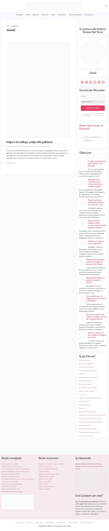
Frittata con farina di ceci (11, 466)
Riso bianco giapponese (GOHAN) (91, 436)
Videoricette (59, 523)
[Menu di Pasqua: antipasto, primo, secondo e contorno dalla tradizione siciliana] (82, 225)
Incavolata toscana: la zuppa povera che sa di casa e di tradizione (95, 306)
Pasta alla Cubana (86, 395)
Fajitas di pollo (84, 416)
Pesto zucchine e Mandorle (89, 389)
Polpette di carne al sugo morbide (51, 464)
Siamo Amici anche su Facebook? (91, 126)
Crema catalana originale (47, 469)
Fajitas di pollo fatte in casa (48, 474)
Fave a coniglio (84, 413)
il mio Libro (40, 523)
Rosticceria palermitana (10, 477)
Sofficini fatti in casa (86, 402)
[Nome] (93, 96)
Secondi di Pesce (30, 147)
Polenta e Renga (85, 371)
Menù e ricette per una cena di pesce (15, 472)
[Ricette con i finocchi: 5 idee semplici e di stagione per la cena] (82, 346)
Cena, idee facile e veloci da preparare (16, 469)
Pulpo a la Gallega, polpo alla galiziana (30, 142)
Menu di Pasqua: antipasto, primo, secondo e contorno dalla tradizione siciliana (91, 228)
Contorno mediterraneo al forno (91, 432)
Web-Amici (50, 523)
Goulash (82, 419)
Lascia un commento (14, 147)
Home (8, 26)
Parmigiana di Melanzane (88, 382)
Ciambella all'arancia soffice (89, 446)
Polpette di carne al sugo (88, 399)
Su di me (31, 523)
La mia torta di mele (86, 449)
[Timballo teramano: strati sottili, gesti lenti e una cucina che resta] (82, 204)
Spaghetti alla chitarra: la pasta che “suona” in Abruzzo (95, 288)
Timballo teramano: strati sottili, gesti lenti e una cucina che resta (97, 204)
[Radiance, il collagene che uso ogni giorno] (82, 247)
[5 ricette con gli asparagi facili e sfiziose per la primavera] (82, 162)
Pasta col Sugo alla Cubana (12, 484)
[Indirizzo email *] (93, 101)
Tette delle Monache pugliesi (12, 492)
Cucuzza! (82, 406)
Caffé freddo (43, 484)
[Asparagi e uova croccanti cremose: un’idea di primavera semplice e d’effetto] (82, 183)
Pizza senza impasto (9, 487)
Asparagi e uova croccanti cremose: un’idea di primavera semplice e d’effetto (96, 184)
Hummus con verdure (87, 378)
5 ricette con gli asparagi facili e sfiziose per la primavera (94, 163)
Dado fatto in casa (86, 392)
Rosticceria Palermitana (88, 442)
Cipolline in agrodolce (87, 375)
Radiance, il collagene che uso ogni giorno (96, 247)
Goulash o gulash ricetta (11, 474)
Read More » (11, 163)
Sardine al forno (44, 472)
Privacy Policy (71, 523)
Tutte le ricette (43, 489)
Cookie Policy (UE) (84, 523)
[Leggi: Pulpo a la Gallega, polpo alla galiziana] (38, 89)
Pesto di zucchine (45, 466)
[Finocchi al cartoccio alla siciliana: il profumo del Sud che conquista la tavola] (82, 325)
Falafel (81, 385)
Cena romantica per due (11, 489)
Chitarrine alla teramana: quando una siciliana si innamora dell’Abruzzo (95, 268)
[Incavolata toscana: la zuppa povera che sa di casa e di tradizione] (82, 306)
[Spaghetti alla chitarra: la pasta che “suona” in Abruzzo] (82, 288)
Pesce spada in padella (10, 464)
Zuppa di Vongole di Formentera (91, 409)
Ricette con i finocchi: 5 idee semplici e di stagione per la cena (96, 346)
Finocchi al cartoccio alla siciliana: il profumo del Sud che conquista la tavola (95, 326)
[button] (106, 6)
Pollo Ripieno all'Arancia (88, 423)
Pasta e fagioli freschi (46, 487)
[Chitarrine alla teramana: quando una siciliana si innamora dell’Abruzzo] (82, 267)
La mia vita (22, 523)
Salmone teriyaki (85, 439)
